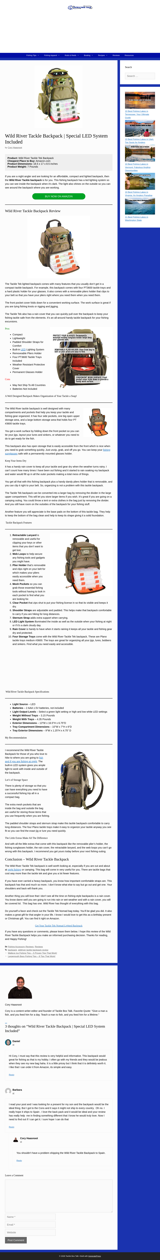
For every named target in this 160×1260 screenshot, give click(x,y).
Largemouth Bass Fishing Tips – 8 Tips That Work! (31, 956)
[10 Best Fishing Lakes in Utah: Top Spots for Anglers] (140, 129)
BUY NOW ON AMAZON (59, 196)
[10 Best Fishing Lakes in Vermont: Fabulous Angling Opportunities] (140, 154)
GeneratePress (94, 1256)
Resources (129, 55)
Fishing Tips (34, 55)
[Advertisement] (80, 34)
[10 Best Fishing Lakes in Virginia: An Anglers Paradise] (140, 182)
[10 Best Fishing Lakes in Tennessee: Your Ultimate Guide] (140, 101)
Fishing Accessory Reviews (21, 947)
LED (23, 349)
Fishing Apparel (53, 55)
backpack (12, 950)
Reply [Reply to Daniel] (11, 1075)
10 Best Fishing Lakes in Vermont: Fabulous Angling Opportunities (137, 167)
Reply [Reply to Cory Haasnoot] (19, 1160)
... (6, 1022)
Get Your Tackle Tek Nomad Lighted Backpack (58, 925)
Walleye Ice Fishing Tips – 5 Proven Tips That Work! (32, 953)
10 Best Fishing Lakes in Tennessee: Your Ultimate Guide (137, 114)
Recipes (104, 55)
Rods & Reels (73, 55)
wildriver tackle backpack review (33, 950)
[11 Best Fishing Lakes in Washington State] (140, 207)
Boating (90, 55)
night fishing (14, 869)
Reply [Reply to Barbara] (11, 1127)
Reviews (116, 55)
